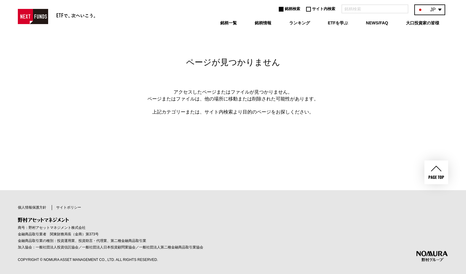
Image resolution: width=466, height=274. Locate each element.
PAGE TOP (436, 172)
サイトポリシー (68, 207)
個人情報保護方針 (32, 207)
